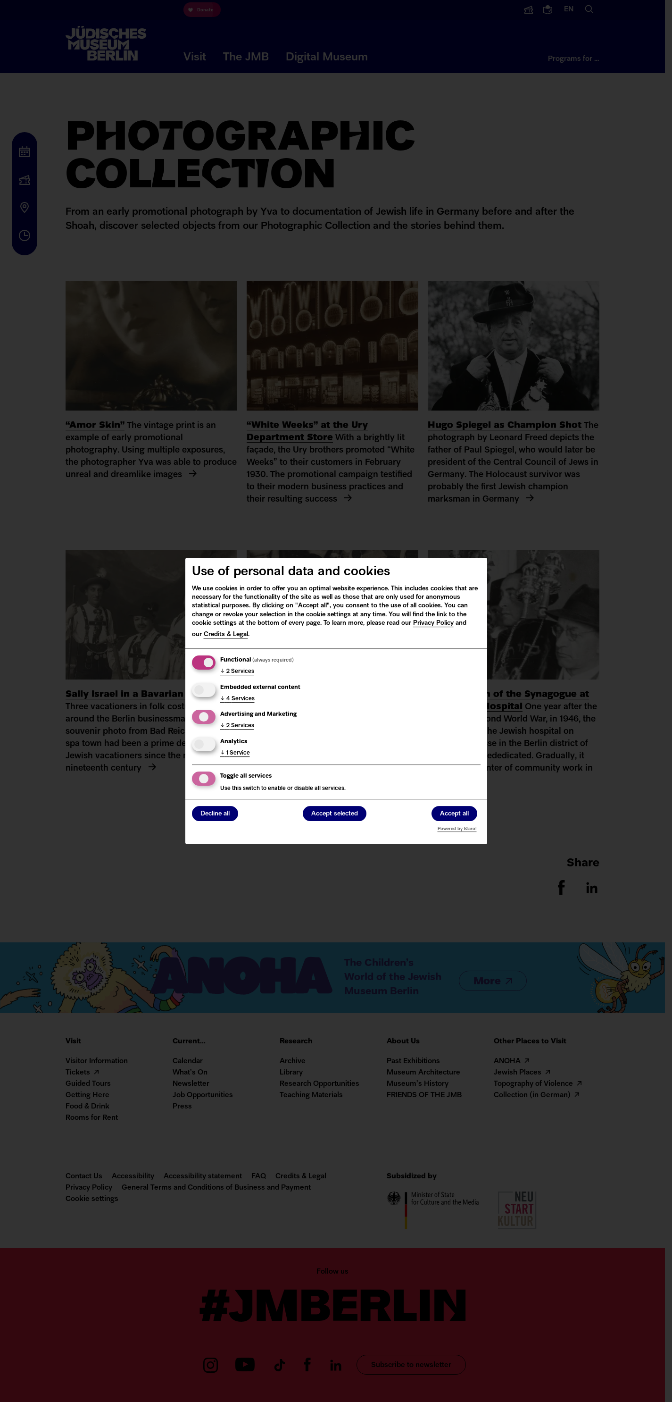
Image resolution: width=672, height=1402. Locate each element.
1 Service (235, 753)
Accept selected (334, 814)
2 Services (237, 671)
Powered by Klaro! (457, 829)
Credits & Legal (226, 634)
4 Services (237, 699)
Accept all (454, 814)
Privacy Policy (433, 623)
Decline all (215, 814)
